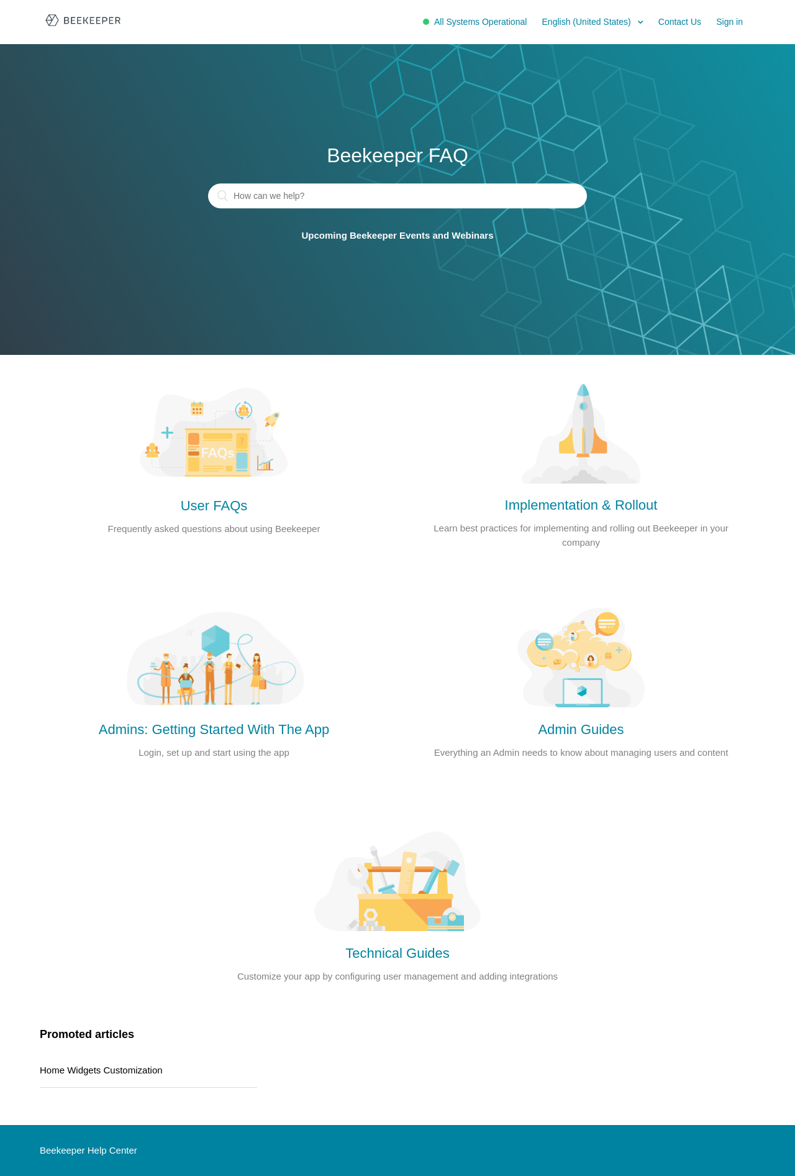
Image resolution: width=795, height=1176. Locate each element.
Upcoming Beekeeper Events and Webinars (398, 236)
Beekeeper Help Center (88, 1150)
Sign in (729, 22)
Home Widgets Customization (101, 1070)
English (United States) (588, 22)
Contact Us (679, 22)
